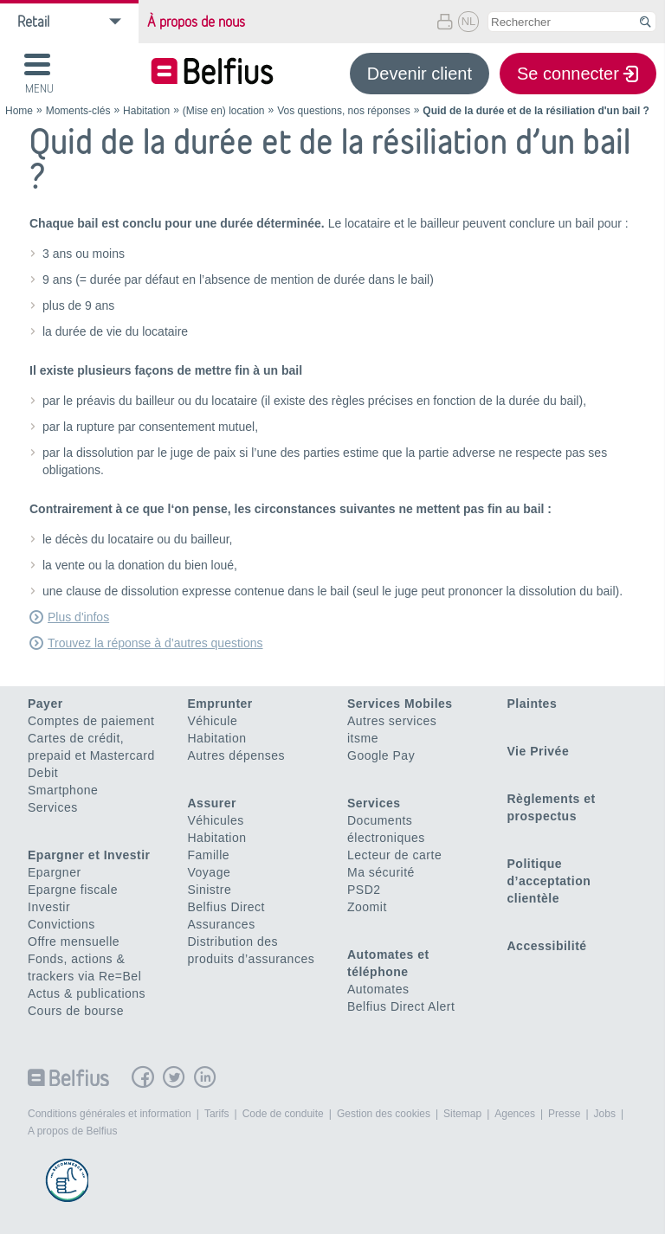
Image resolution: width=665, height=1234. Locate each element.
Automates (378, 989)
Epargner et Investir (89, 855)
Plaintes (532, 703)
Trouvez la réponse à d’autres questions (155, 643)
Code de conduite (283, 1114)
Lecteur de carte (394, 855)
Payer (45, 703)
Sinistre (210, 890)
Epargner (54, 872)
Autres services (391, 721)
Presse (564, 1114)
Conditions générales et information (109, 1114)
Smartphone (63, 790)
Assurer (212, 803)
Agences (514, 1114)
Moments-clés (78, 111)
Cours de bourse (76, 1011)
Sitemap (462, 1114)
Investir (49, 907)
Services (53, 807)
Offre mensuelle (73, 941)
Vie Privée (538, 751)
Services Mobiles (400, 703)
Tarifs (216, 1114)
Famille (209, 855)
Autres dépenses (237, 755)
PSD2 (364, 890)
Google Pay (381, 755)
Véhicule (213, 721)
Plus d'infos (78, 617)
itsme (362, 738)
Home (19, 111)
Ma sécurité (381, 872)
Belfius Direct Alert (401, 1006)
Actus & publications (86, 993)
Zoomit (367, 907)
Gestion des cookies (383, 1114)
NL (469, 21)
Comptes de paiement (91, 721)
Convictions (61, 924)
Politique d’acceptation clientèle (549, 881)
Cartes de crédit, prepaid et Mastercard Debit (91, 755)
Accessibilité (547, 946)
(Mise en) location (224, 111)
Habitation (146, 111)
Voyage (209, 872)
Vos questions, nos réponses (343, 111)
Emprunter (220, 703)
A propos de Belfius (72, 1131)
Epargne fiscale (73, 890)
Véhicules (216, 820)
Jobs (605, 1114)
